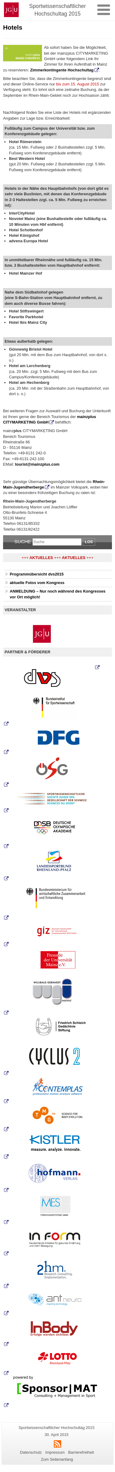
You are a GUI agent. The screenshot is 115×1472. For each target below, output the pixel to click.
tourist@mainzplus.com (37, 464)
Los (89, 541)
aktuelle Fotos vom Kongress (37, 582)
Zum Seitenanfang (57, 1459)
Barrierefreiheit (81, 1452)
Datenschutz (31, 1452)
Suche (22, 541)
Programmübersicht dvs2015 (37, 574)
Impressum (55, 1452)
